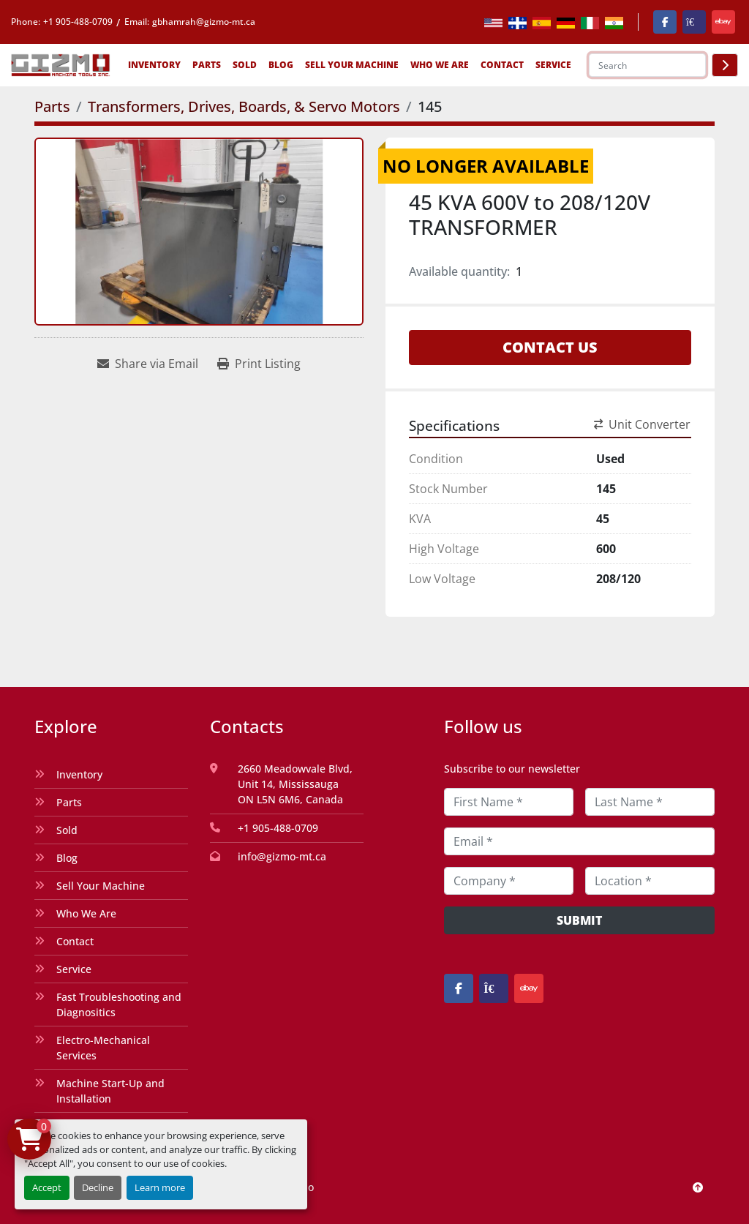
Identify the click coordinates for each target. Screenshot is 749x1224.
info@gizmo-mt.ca (282, 856)
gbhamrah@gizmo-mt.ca (203, 21)
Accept (46, 1187)
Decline (97, 1187)
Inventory (154, 65)
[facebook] (665, 22)
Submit (579, 920)
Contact (502, 65)
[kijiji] (694, 22)
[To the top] (698, 1187)
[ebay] (723, 22)
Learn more (160, 1187)
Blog (280, 65)
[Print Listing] (259, 364)
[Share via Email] (148, 364)
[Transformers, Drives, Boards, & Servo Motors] (244, 106)
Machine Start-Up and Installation (110, 1090)
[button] (154, 65)
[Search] (647, 65)
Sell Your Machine (352, 65)
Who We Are (439, 65)
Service (73, 969)
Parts (206, 65)
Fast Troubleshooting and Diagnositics (118, 1004)
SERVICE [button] (553, 65)
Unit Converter (642, 424)
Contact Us (550, 347)
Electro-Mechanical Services (103, 1047)
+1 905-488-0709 (78, 21)
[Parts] (52, 106)
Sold (245, 65)
